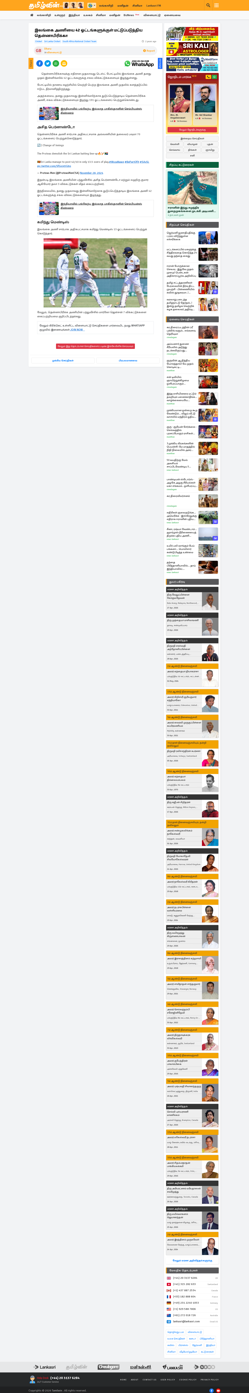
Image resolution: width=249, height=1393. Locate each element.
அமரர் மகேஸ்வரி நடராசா (181, 1137)
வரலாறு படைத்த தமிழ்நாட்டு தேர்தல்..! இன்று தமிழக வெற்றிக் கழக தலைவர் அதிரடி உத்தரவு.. (180, 304)
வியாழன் (192, 144)
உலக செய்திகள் (176, 1338)
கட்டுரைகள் (207, 1351)
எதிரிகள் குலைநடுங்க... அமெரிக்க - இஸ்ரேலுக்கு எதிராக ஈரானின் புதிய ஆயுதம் (182, 516)
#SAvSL (144, 162)
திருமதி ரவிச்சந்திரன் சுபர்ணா (183, 751)
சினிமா (137, 5)
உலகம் (88, 15)
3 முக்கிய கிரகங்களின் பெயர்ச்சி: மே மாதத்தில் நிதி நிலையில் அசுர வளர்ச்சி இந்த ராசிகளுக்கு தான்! (181, 447)
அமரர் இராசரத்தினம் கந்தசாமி (184, 958)
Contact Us (149, 1380)
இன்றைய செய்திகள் (192, 138)
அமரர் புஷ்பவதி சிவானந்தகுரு (184, 1086)
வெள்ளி (174, 144)
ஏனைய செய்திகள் (182, 319)
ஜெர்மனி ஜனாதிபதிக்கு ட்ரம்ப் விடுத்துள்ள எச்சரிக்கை (181, 236)
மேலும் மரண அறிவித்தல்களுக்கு (192, 1260)
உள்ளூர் (59, 15)
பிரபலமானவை (128, 360)
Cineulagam (172, 337)
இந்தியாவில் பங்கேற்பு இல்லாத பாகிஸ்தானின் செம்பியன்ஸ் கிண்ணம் (101, 111)
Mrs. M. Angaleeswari (177, 116)
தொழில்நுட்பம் (175, 1332)
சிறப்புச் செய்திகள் (181, 225)
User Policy (168, 1380)
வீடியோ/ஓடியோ (188, 1351)
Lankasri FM (153, 5)
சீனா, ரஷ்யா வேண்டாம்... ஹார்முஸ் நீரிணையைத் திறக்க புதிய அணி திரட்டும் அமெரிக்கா (182, 532)
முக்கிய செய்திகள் (62, 360)
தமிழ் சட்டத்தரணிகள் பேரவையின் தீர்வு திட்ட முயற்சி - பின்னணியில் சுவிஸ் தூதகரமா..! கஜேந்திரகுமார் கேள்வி (181, 287)
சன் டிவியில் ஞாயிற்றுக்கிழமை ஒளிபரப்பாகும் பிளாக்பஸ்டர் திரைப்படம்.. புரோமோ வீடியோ (180, 380)
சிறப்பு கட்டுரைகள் (181, 165)
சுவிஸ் (170, 1345)
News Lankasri (173, 470)
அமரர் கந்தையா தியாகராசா (183, 671)
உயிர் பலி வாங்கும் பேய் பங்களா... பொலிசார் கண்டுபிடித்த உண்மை (181, 549)
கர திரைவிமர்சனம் (178, 496)
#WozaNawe (116, 162)
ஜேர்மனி (197, 1345)
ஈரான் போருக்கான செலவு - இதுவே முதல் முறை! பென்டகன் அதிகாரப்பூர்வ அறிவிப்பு (181, 270)
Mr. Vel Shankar (203, 115)
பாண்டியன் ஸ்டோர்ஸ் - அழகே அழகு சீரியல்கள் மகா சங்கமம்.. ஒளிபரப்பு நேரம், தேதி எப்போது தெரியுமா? (181, 483)
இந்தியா (74, 15)
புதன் (210, 144)
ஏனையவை (172, 15)
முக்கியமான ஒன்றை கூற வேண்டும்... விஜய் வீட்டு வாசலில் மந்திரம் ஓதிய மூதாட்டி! (182, 414)
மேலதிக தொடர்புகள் (183, 1270)
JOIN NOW (77, 329)
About (135, 1380)
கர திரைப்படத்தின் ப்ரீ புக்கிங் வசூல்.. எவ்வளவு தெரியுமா (181, 330)
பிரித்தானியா (207, 1338)
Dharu (47, 48)
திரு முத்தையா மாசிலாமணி (183, 620)
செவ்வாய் (174, 149)
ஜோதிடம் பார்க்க (182, 77)
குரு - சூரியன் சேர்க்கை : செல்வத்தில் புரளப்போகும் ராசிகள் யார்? (181, 430)
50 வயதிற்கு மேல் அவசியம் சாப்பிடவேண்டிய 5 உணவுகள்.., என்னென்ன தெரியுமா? (182, 463)
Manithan (171, 370)
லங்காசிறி (106, 5)
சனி (192, 155)
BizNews (132, 15)
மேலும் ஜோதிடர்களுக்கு (192, 129)
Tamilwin (57, 1390)
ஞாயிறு (210, 149)
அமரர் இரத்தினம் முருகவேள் (183, 1239)
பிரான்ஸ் (183, 1345)
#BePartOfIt (132, 162)
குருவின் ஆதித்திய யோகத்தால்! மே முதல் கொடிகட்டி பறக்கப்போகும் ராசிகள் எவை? (181, 364)
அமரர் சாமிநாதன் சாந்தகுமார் (183, 984)
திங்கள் (192, 149)
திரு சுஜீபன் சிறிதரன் (178, 802)
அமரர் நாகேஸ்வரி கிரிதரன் (182, 881)
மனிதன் (122, 5)
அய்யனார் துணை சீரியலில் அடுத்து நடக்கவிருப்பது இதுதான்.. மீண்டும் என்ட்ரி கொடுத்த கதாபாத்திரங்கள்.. (178, 347)
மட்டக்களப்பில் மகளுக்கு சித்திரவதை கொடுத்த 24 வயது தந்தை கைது (182, 252)
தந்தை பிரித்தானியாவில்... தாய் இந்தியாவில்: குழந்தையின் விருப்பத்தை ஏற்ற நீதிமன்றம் (181, 566)
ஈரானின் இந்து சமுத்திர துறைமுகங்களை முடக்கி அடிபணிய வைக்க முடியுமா (192, 209)
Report (149, 51)
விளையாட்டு (152, 15)
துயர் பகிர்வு (177, 582)
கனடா (192, 1338)
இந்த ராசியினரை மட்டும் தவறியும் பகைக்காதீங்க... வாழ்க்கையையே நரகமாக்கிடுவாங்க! (182, 397)
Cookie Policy (188, 1380)
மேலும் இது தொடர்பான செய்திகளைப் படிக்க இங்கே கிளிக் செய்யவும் (95, 346)
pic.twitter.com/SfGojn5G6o (54, 166)
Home (123, 1380)
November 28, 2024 (91, 173)
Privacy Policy (210, 1380)
